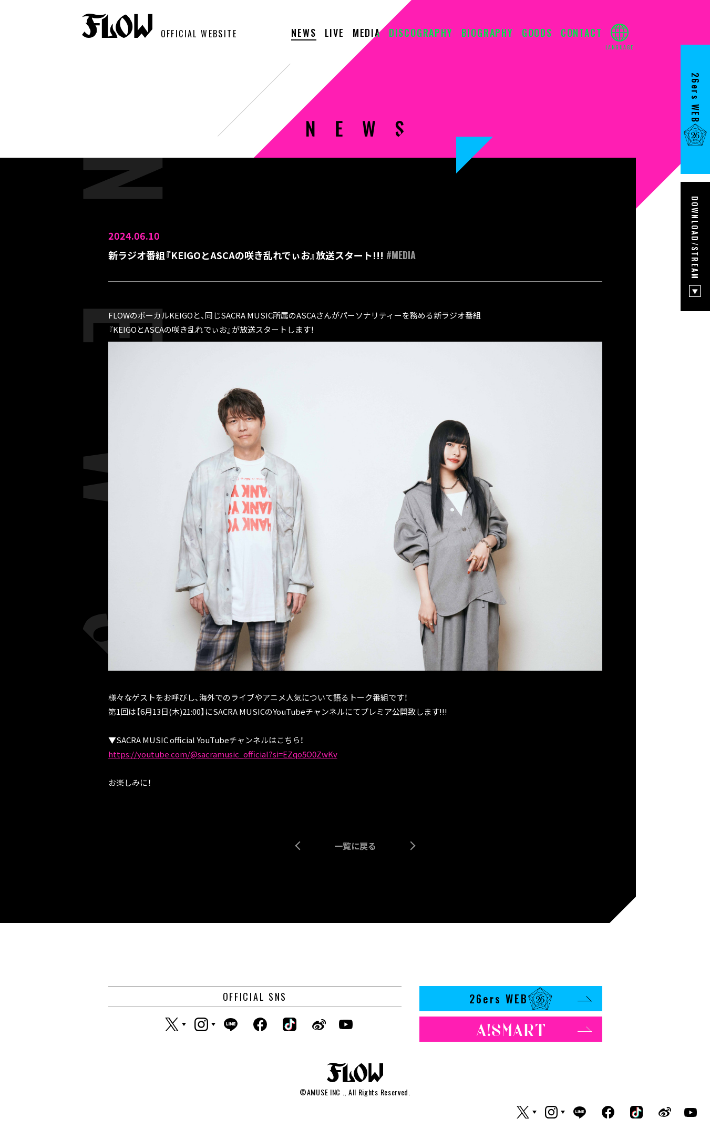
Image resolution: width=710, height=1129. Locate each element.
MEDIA (366, 33)
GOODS (537, 33)
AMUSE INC (324, 1091)
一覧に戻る (355, 845)
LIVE (334, 33)
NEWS (303, 33)
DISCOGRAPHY (421, 33)
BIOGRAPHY (487, 33)
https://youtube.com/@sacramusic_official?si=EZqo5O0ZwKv (222, 753)
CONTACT (581, 33)
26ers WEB (530, 999)
